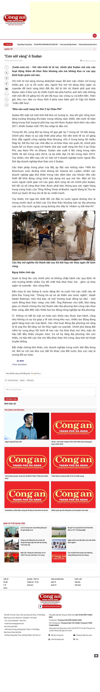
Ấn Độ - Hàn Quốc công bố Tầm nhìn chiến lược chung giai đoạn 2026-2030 (71, 443)
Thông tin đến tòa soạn (82, 635)
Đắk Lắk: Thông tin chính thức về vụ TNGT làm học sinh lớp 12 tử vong (33, 554)
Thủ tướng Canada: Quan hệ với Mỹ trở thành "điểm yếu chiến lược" (26, 477)
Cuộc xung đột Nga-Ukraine (73, 44)
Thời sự (5, 579)
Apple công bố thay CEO (13, 442)
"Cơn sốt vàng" (13, 380)
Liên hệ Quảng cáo (56, 639)
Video (5, 588)
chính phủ (30, 380)
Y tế (4, 585)
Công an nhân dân (57, 579)
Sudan (22, 380)
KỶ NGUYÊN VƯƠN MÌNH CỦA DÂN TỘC (50, 44)
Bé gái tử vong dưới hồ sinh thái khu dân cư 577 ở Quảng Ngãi (80, 529)
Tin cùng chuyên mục (14, 410)
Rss (75, 639)
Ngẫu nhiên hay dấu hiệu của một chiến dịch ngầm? (82, 541)
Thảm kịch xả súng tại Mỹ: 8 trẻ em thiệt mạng (67, 476)
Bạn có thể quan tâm (14, 523)
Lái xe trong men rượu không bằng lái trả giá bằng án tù (34, 529)
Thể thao (78, 585)
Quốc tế (8, 49)
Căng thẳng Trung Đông (29, 44)
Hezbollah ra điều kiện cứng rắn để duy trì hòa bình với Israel (26, 510)
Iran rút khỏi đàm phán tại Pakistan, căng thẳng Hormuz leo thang (80, 554)
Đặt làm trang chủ (55, 635)
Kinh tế (53, 582)
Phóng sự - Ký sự (33, 582)
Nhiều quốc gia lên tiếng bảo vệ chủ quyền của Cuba (69, 510)
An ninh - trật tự (33, 579)
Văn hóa (77, 582)
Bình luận (10, 403)
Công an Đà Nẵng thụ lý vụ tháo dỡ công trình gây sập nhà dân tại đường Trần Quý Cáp (34, 542)
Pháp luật (78, 579)
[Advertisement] (65, 17)
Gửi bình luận (11, 399)
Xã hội (5, 582)
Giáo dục (30, 585)
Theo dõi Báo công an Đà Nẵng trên (23, 373)
